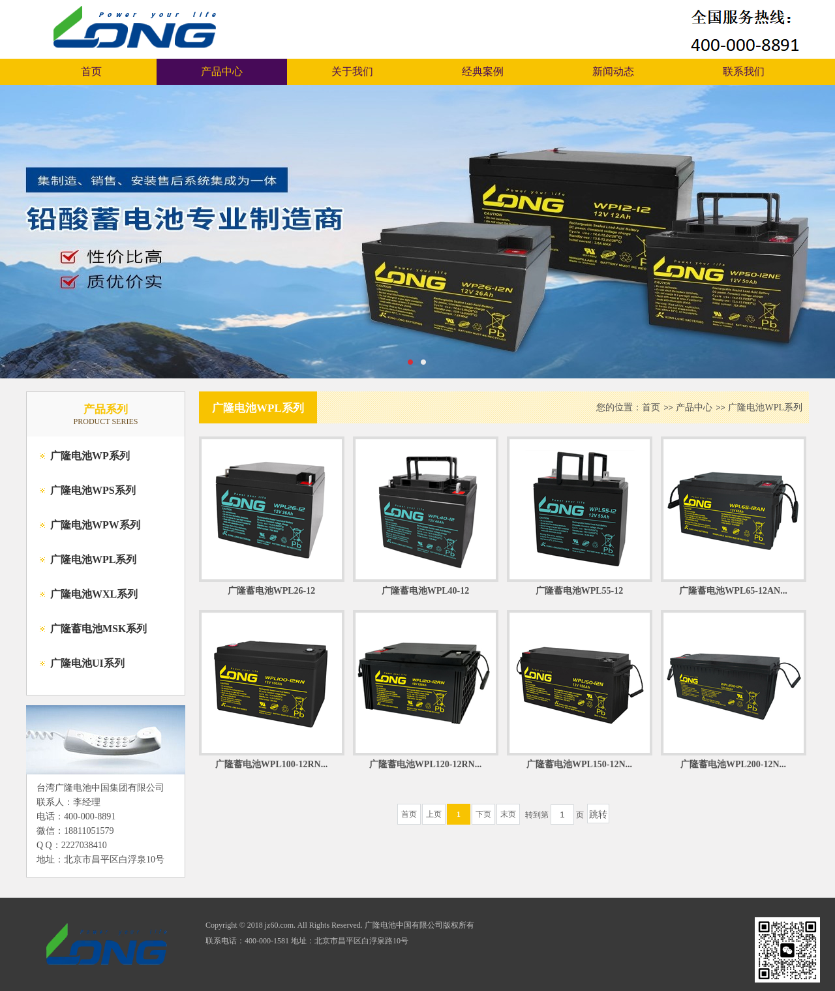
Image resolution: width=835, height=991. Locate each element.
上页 (434, 814)
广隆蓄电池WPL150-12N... (579, 764)
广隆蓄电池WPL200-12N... (733, 764)
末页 (508, 814)
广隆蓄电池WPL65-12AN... (733, 591)
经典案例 (483, 71)
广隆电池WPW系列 (95, 524)
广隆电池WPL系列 (93, 559)
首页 (91, 71)
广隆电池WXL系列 (94, 594)
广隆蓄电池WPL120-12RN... (425, 764)
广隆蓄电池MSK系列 (98, 628)
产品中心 (222, 71)
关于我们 (352, 71)
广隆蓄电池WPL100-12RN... (271, 764)
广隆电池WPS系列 (93, 490)
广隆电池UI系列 (87, 663)
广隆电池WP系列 (90, 455)
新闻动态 (613, 71)
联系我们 (744, 71)
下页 (483, 814)
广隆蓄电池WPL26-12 (272, 591)
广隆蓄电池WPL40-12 (426, 591)
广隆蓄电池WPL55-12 (580, 591)
